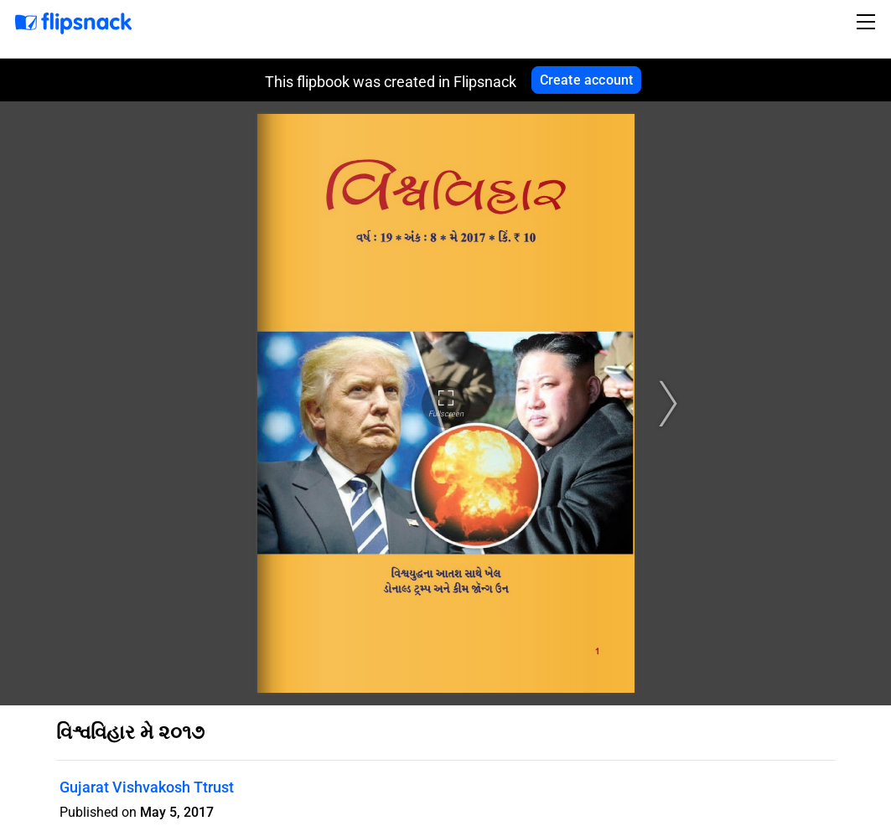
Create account (587, 80)
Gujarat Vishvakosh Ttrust (147, 787)
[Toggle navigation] (868, 21)
